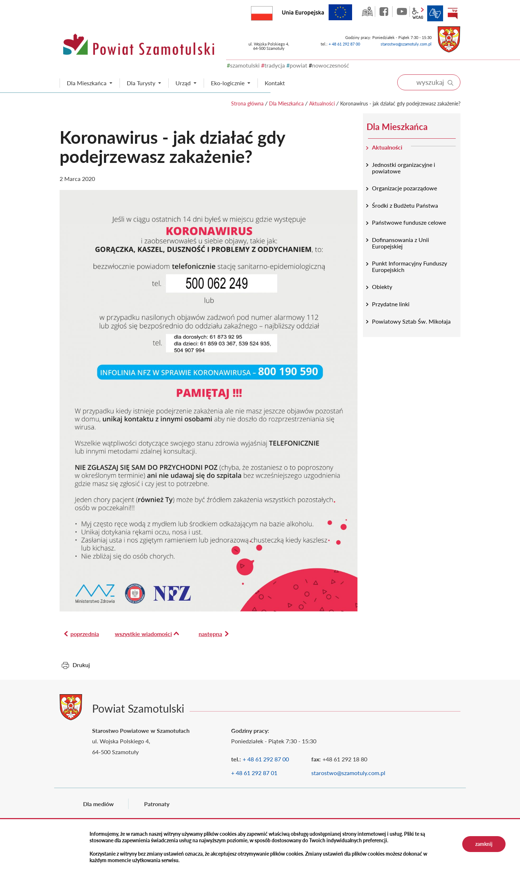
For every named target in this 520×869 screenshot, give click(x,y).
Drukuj (81, 664)
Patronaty (156, 803)
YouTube (402, 12)
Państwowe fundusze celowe (409, 222)
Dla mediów (98, 803)
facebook (385, 12)
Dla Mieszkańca (286, 103)
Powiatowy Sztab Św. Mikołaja (411, 321)
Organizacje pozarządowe (404, 188)
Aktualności (322, 103)
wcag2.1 (418, 13)
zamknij (484, 844)
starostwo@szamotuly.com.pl (406, 44)
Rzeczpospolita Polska (272, 11)
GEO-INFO (367, 12)
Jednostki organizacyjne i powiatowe (403, 167)
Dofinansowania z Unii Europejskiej (400, 243)
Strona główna (247, 103)
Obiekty (382, 286)
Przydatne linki (391, 304)
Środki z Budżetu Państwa (405, 205)
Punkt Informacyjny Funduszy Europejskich (409, 266)
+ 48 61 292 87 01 (254, 772)
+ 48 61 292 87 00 (344, 44)
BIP (452, 13)
